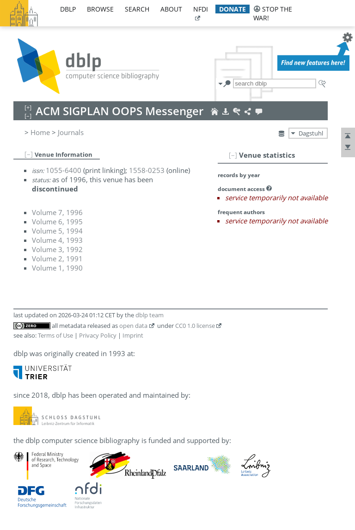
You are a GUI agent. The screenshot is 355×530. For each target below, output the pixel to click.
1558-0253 (147, 170)
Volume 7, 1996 (57, 212)
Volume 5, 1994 (57, 230)
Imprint (132, 335)
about (171, 9)
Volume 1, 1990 (57, 267)
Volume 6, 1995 (57, 221)
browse (100, 9)
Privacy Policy (97, 335)
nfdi (200, 9)
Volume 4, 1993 (57, 240)
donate (232, 9)
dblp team (149, 315)
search (137, 9)
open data (133, 325)
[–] (233, 155)
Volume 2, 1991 (57, 258)
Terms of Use (55, 335)
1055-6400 (63, 170)
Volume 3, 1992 (57, 249)
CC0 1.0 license (195, 325)
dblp (68, 9)
